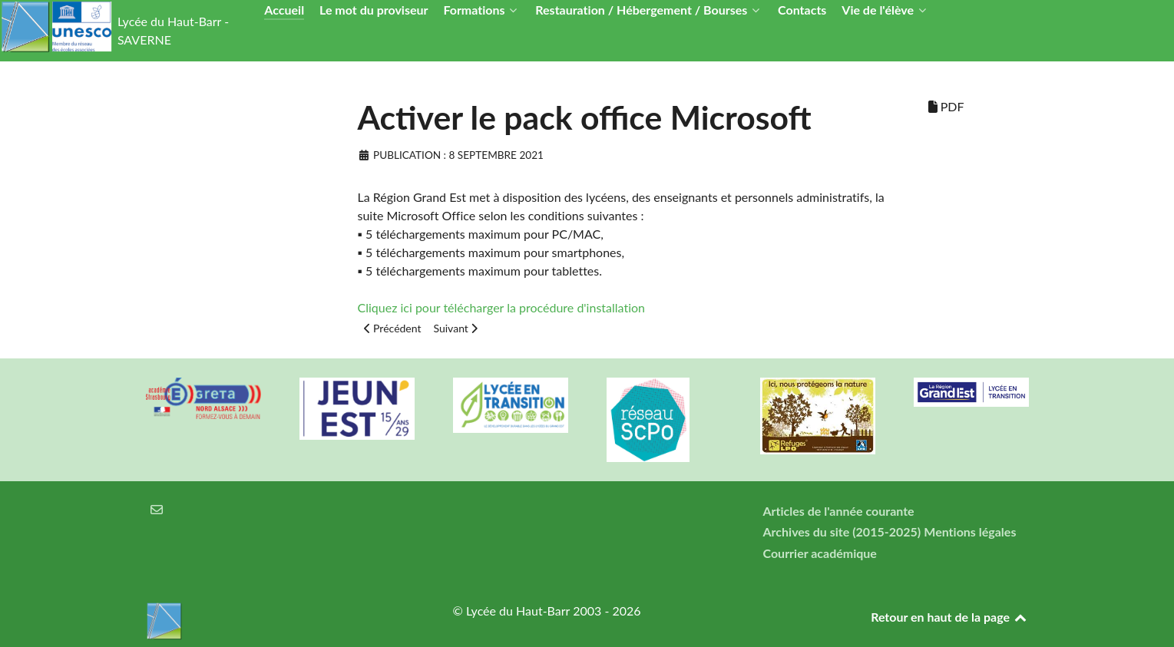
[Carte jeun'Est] (357, 409)
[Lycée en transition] (510, 405)
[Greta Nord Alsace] (203, 398)
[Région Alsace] (971, 392)
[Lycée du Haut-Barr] (280, 621)
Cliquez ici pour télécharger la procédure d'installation (501, 307)
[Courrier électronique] (157, 509)
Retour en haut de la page (949, 616)
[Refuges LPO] (817, 416)
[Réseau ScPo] (664, 420)
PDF (946, 106)
